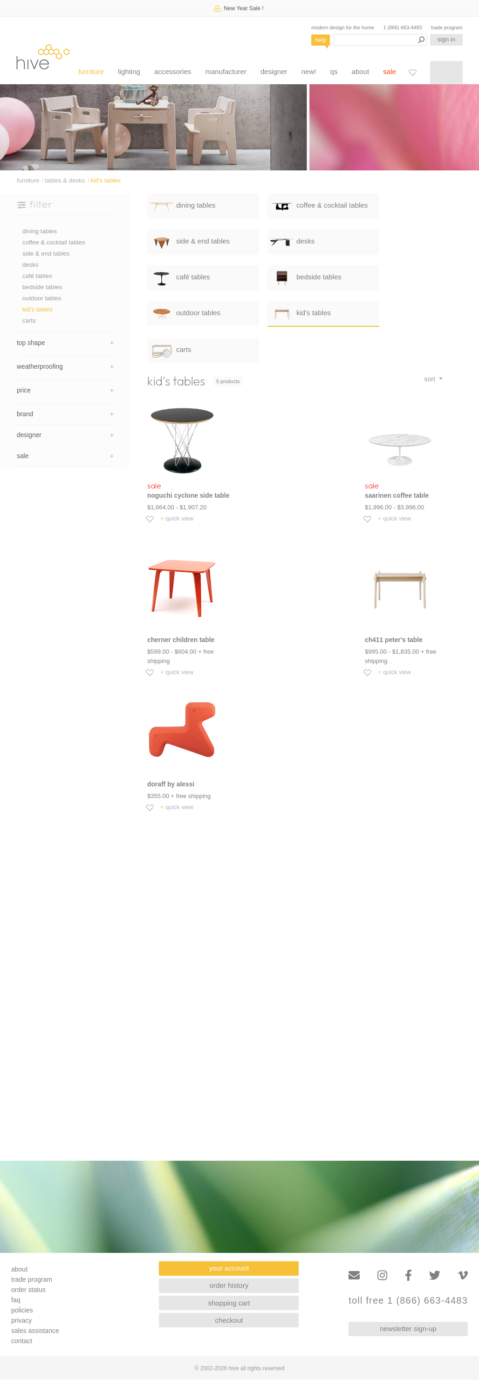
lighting (129, 71)
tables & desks (65, 180)
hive (42, 56)
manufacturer (225, 71)
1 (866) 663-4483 (402, 27)
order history (229, 1285)
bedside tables (42, 287)
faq (15, 1300)
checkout (229, 1320)
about (361, 71)
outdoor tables (42, 298)
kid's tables (105, 180)
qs (334, 71)
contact (21, 1341)
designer (273, 71)
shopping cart (229, 1303)
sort (430, 379)
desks (30, 264)
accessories (172, 71)
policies (22, 1310)
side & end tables (45, 253)
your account (229, 1268)
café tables (37, 275)
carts (29, 320)
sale (389, 71)
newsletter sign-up (408, 1329)
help (321, 39)
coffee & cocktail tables (53, 242)
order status (28, 1289)
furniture (91, 71)
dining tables (39, 231)
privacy (21, 1320)
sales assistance (35, 1330)
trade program (447, 27)
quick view (176, 518)
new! (308, 71)
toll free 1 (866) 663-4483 (408, 1301)
